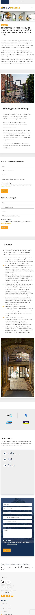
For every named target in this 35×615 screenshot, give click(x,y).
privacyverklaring (6, 186)
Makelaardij (4, 1)
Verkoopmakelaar (7, 608)
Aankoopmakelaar (7, 605)
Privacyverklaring (6, 183)
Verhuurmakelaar (7, 614)
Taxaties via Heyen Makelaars (20, 564)
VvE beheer (12, 1)
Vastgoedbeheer (20, 1)
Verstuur (4, 191)
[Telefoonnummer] (17, 170)
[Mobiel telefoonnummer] (17, 517)
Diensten (8, 564)
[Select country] (2, 170)
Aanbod (5, 603)
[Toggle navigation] (32, 8)
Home (2, 564)
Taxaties (5, 611)
